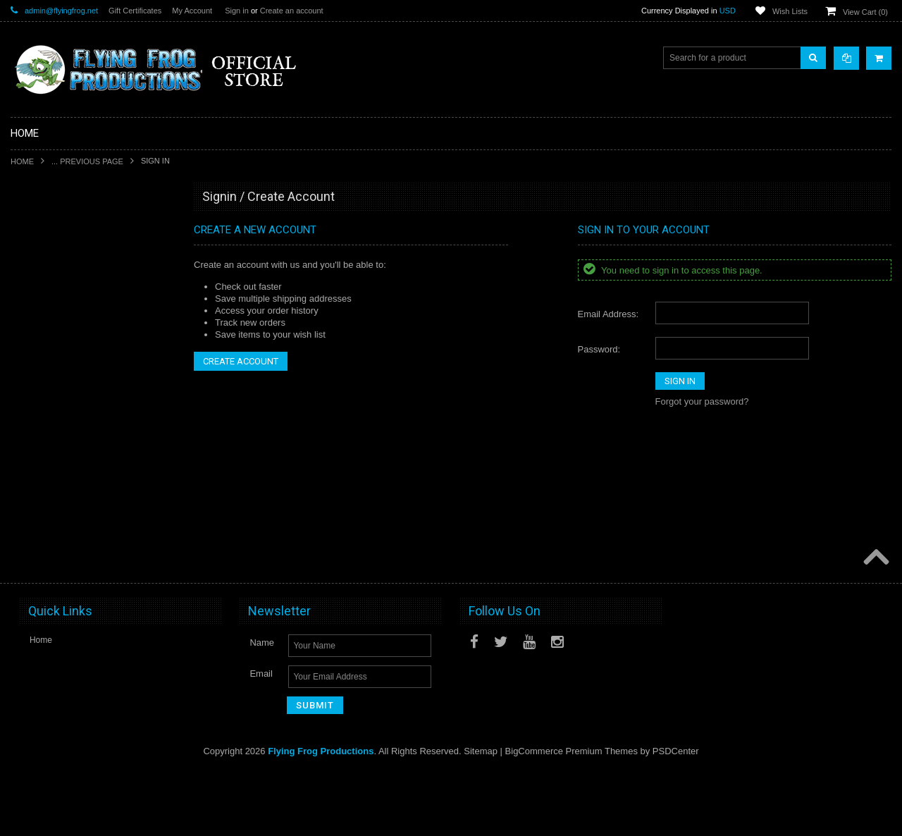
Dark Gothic (41, 396)
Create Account (240, 361)
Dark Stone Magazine (59, 516)
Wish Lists (790, 11)
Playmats (36, 492)
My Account (192, 10)
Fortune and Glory (53, 444)
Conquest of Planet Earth (66, 372)
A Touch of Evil (47, 348)
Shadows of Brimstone (61, 325)
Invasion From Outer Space (71, 468)
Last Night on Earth (55, 420)
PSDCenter (676, 815)
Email (261, 738)
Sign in (237, 10)
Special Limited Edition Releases (80, 253)
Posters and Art (48, 587)
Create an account (291, 10)
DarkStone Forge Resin (63, 301)
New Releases (46, 229)
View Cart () (865, 12)
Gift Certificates (135, 10)
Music (30, 540)
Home (22, 161)
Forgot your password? (702, 401)
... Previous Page (87, 161)
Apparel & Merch (50, 563)
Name (261, 707)
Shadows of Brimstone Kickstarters (84, 277)
